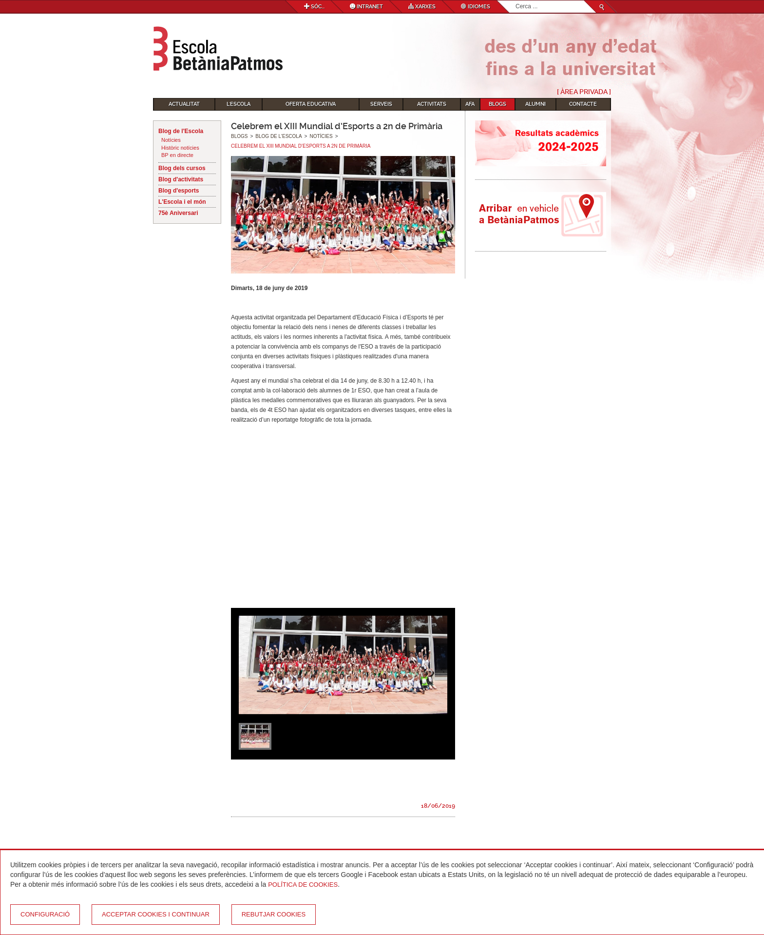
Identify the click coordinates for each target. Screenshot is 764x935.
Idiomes (475, 6)
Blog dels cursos (182, 168)
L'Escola (238, 104)
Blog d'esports (178, 190)
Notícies (171, 140)
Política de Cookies (303, 884)
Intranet (366, 6)
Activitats (431, 104)
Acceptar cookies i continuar (156, 914)
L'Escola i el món (182, 201)
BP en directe (177, 155)
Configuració (45, 914)
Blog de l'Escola (180, 131)
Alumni (535, 104)
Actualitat (184, 104)
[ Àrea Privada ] (584, 92)
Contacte (583, 104)
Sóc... (314, 6)
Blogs (497, 104)
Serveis (381, 104)
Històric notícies (180, 148)
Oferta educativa (311, 104)
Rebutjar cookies (274, 914)
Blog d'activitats (180, 179)
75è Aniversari (178, 213)
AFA (470, 104)
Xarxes (422, 6)
